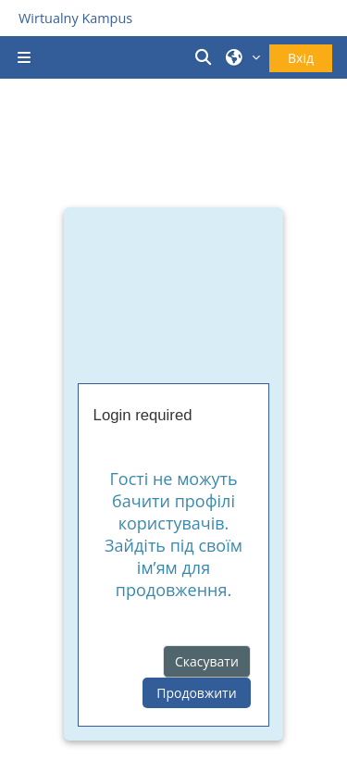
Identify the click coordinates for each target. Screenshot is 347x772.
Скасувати (207, 661)
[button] (206, 57)
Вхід (301, 58)
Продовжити (196, 693)
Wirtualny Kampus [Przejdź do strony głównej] (75, 18)
